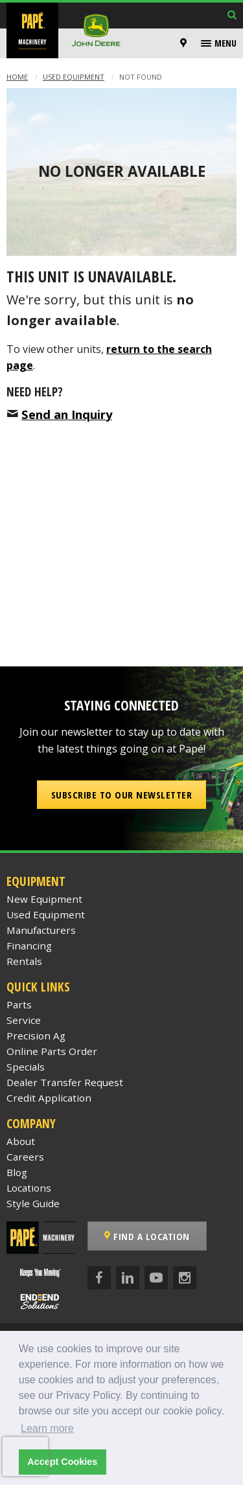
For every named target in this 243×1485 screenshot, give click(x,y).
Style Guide (33, 1203)
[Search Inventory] (232, 16)
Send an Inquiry (66, 414)
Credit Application (48, 1097)
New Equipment (44, 898)
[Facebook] (99, 1277)
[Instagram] (184, 1277)
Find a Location (147, 1236)
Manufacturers (41, 930)
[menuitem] (185, 43)
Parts (19, 1004)
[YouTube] (156, 1277)
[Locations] (183, 43)
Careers (25, 1156)
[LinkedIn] (127, 1277)
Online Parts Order (51, 1051)
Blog (16, 1172)
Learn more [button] (47, 1428)
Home (17, 77)
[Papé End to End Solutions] (40, 1301)
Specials (25, 1066)
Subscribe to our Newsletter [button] (121, 794)
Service (23, 1020)
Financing (29, 945)
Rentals (24, 961)
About (20, 1141)
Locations (28, 1187)
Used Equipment (73, 77)
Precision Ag (35, 1035)
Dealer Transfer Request (64, 1082)
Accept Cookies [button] (62, 1462)
